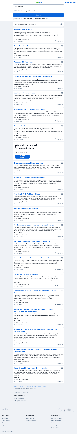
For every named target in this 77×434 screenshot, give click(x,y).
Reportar (59, 41)
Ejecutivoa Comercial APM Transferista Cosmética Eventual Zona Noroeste (35, 332)
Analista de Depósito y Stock (24, 93)
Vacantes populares (19, 399)
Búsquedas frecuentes (22, 394)
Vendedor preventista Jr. (23, 30)
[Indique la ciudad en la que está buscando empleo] (38, 11)
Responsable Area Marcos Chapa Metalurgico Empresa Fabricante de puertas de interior (33, 312)
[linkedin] (73, 409)
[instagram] (64, 409)
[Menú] (2, 2)
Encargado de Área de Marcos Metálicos (28, 164)
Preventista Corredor (21, 46)
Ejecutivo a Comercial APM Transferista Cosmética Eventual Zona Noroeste (35, 352)
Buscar (38, 15)
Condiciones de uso (56, 422)
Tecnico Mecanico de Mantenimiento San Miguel (31, 259)
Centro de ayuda (6, 420)
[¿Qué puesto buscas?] (38, 6)
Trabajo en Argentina (56, 420)
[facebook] (60, 409)
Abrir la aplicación (70, 2)
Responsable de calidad (22, 126)
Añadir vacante (30, 418)
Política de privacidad (56, 425)
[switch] (61, 24)
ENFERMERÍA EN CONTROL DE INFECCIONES (29, 109)
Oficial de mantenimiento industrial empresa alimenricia (34, 226)
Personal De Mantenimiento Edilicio (26, 210)
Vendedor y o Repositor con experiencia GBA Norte (32, 243)
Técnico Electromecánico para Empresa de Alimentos (33, 76)
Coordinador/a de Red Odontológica (27, 195)
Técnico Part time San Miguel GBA (26, 276)
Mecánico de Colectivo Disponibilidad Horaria (30, 179)
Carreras (4, 422)
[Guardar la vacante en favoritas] (62, 30)
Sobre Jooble (5, 418)
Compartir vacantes (31, 420)
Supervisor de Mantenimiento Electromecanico (31, 369)
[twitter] (69, 409)
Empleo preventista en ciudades (10, 425)
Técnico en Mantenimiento (23, 62)
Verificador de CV (55, 427)
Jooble (11, 431)
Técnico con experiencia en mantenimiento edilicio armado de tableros (36, 293)
